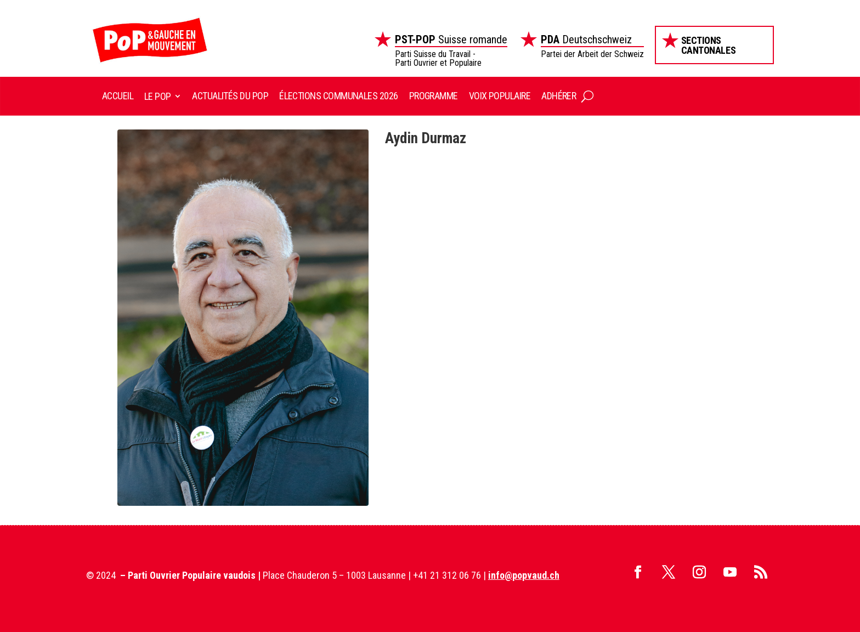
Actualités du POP (230, 95)
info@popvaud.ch (523, 575)
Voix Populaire (499, 95)
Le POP (157, 96)
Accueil (117, 95)
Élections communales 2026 (338, 95)
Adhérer (558, 95)
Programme (433, 95)
